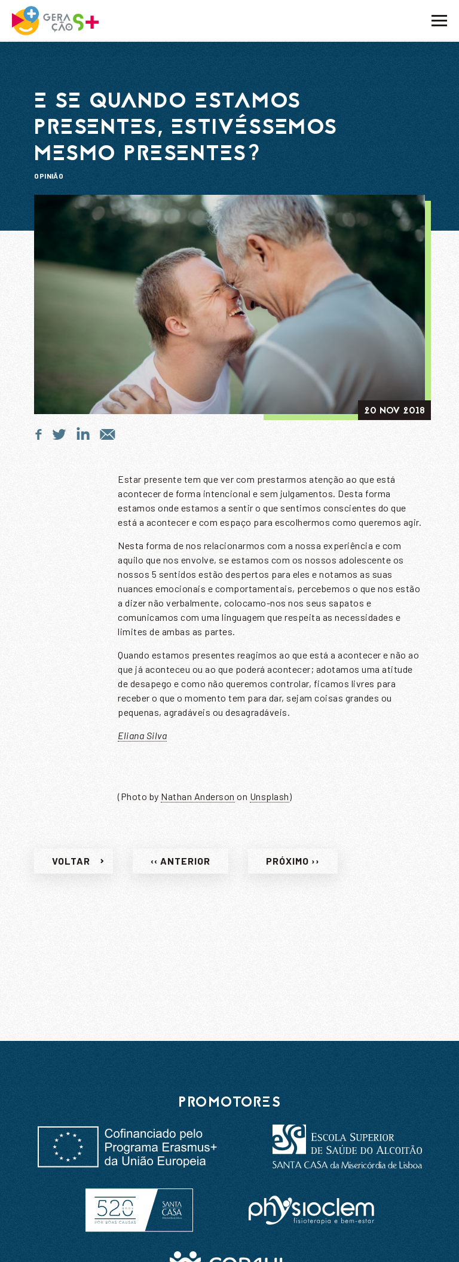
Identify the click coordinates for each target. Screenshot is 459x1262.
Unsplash (269, 799)
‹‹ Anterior (180, 864)
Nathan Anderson (198, 799)
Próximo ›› (293, 864)
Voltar (71, 864)
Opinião (48, 175)
